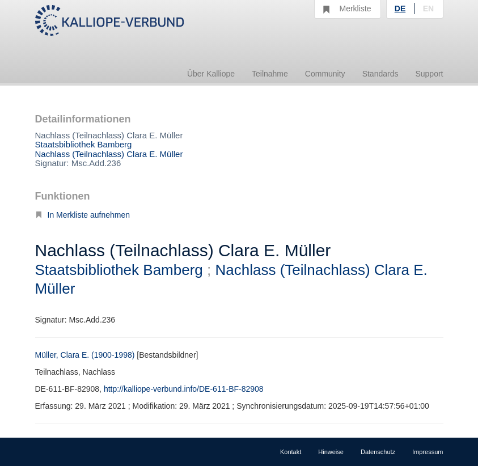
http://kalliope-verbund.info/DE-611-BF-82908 (184, 388)
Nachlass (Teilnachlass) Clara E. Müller (109, 154)
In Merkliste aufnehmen (82, 214)
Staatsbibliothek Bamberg (83, 144)
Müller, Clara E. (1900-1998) (85, 354)
